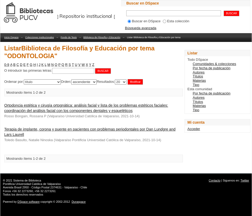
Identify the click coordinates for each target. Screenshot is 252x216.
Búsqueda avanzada (140, 28)
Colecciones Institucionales (39, 37)
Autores (199, 72)
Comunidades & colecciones (214, 64)
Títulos (198, 76)
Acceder (193, 129)
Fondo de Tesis (69, 37)
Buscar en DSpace (144, 21)
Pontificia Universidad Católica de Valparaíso (32, 183)
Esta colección (176, 21)
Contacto (214, 180)
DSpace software (28, 201)
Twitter (245, 180)
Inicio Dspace (11, 37)
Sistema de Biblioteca (27, 180)
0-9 (6, 65)
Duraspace (78, 201)
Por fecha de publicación (211, 68)
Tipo (196, 85)
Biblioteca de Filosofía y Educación (101, 37)
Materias (199, 81)
